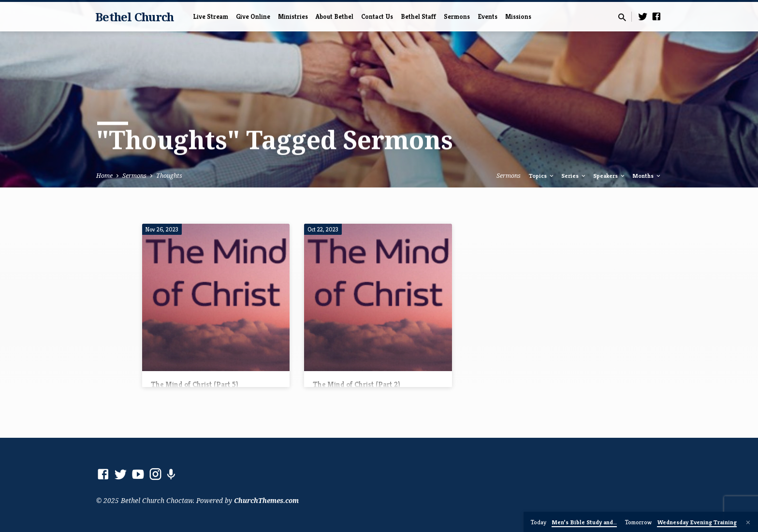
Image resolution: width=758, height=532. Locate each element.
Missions (518, 17)
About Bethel (334, 17)
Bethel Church (134, 17)
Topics (542, 176)
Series (574, 176)
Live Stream (210, 17)
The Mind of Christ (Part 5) (194, 384)
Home (104, 176)
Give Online (253, 17)
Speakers (609, 176)
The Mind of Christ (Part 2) (356, 384)
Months (647, 176)
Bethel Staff (418, 17)
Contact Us (377, 17)
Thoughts (169, 176)
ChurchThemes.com (266, 500)
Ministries (293, 17)
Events (487, 17)
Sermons (457, 17)
